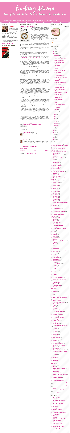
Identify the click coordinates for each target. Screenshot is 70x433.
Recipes (55, 328)
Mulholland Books (57, 420)
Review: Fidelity (57, 72)
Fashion (55, 243)
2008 (54, 139)
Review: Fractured (58, 94)
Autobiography (56, 167)
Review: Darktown (58, 84)
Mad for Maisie (56, 282)
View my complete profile (7, 43)
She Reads (55, 342)
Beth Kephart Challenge (58, 171)
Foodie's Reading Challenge (59, 250)
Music (54, 306)
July (55, 114)
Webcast (55, 376)
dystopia (55, 234)
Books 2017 (56, 197)
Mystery (55, 308)
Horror (54, 266)
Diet (54, 231)
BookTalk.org (56, 411)
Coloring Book (56, 217)
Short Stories (56, 348)
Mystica (26, 139)
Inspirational (56, 269)
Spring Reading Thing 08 (59, 355)
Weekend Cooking (57, 377)
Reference (55, 329)
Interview (55, 273)
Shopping (55, 346)
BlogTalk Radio (56, 176)
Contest (55, 219)
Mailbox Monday (57, 285)
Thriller (54, 365)
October (56, 109)
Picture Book (56, 320)
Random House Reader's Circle (60, 424)
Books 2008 (56, 183)
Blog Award (56, 174)
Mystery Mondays (57, 309)
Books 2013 (56, 191)
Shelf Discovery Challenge (59, 345)
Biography (55, 173)
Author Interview (57, 165)
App (54, 159)
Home (55, 20)
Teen (54, 359)
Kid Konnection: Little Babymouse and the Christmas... (59, 64)
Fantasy (55, 242)
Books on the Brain (57, 409)
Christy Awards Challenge (59, 211)
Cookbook (55, 220)
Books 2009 (56, 185)
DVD (54, 233)
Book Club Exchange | (33, 20)
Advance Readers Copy (28, 124)
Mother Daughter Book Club (59, 418)
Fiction (36, 124)
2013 (54, 130)
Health (54, 262)
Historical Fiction (57, 263)
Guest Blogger (56, 259)
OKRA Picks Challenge (58, 317)
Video (54, 369)
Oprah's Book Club (57, 423)
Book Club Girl (56, 405)
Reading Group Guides (58, 428)
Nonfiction (55, 312)
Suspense (55, 357)
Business (55, 205)
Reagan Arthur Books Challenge (60, 325)
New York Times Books (58, 421)
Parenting (55, 319)
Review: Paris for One (59, 60)
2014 (54, 128)
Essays (55, 239)
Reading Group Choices (58, 426)
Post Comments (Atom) (31, 153)
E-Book (55, 236)
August (56, 112)
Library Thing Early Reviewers (60, 279)
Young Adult (56, 392)
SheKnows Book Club (58, 343)
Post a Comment (23, 148)
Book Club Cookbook (58, 403)
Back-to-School (56, 168)
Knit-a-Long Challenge (58, 277)
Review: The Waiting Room (27, 26)
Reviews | (19, 20)
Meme (54, 289)
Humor (54, 268)
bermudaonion (27, 132)
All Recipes (55, 398)
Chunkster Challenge (58, 213)
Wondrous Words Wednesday (60, 389)
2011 (54, 134)
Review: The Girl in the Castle (60, 77)
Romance (55, 334)
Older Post (47, 150)
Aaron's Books (56, 397)
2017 (54, 51)
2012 (54, 132)
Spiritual (55, 354)
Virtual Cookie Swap (58, 372)
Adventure (55, 156)
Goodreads (55, 415)
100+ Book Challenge (58, 144)
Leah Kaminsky (37, 57)
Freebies (55, 253)
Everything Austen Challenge (60, 240)
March (55, 121)
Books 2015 (56, 194)
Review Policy (56, 332)
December (56, 55)
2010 (54, 136)
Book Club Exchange (58, 180)
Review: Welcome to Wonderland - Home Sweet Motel (60, 101)
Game (54, 254)
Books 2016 (56, 196)
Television (55, 360)
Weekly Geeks (56, 379)
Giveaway (55, 256)
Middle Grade (56, 296)
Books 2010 (56, 187)
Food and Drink (56, 248)
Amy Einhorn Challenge (58, 157)
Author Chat (56, 164)
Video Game (56, 371)
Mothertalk (55, 303)
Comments (55, 43)
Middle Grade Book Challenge (60, 297)
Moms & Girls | (42, 20)
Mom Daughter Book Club (59, 302)
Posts (54, 40)
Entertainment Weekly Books (59, 412)
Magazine (55, 283)
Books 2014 (56, 193)
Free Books (56, 251)
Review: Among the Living (60, 58)
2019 (54, 48)
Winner (54, 388)
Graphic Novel (56, 257)
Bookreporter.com (57, 408)
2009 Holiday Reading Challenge (60, 145)
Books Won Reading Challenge (60, 202)
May (55, 118)
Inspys (54, 271)
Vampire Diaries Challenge (59, 368)
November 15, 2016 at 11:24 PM (30, 146)
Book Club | (24, 20)
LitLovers (55, 417)
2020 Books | (13, 20)
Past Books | (7, 20)
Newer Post (22, 150)
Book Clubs (56, 182)
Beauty (54, 170)
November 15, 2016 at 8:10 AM (30, 136)
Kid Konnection (56, 276)
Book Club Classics (57, 401)
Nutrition (55, 316)
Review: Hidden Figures (59, 104)
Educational (56, 237)
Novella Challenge (57, 314)
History (55, 265)
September (56, 111)
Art (54, 160)
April (55, 120)
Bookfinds (55, 406)
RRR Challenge (56, 337)
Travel (54, 366)
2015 (54, 127)
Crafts (54, 223)
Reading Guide (56, 323)
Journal (55, 274)
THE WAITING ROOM (27, 57)
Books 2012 (56, 190)
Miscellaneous (56, 300)
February (56, 123)
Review (39, 124)
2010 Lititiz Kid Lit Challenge (59, 151)
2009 (54, 137)
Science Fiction (56, 339)
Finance (55, 246)
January (56, 125)
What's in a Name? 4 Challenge (60, 385)
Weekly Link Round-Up (58, 380)
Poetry (54, 322)
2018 (54, 49)
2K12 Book (55, 153)
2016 (54, 53)
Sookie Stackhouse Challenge (60, 349)
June (55, 116)
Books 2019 (56, 200)
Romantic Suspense (57, 336)
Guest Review (56, 260)
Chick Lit (55, 207)
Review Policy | (50, 20)
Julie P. (12, 26)
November (56, 57)
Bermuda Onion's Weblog (59, 400)
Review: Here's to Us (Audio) (60, 92)
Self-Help (55, 340)
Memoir (55, 291)
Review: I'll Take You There (60, 70)
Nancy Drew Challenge (58, 311)
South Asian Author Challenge (60, 351)
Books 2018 (56, 199)
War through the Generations (60, 374)
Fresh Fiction (56, 414)
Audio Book (56, 162)
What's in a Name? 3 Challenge (60, 382)
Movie (54, 305)
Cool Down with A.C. (58, 222)
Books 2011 (56, 188)
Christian (55, 210)
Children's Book (57, 208)
